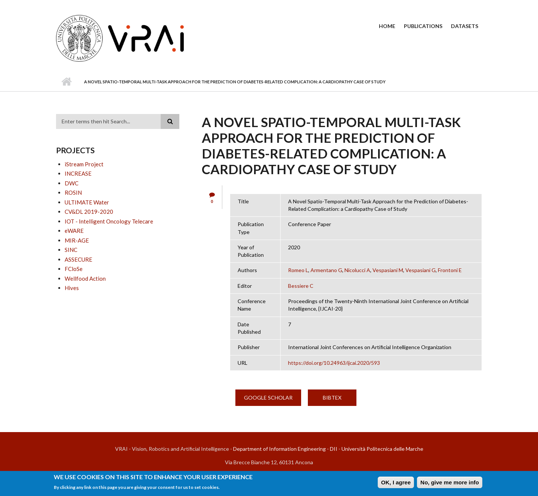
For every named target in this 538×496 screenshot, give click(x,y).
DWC (71, 183)
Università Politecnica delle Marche (382, 449)
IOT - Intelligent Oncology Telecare (109, 221)
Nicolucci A (357, 270)
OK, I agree (396, 482)
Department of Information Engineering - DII (285, 449)
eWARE (74, 230)
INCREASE (78, 173)
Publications (423, 26)
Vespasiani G (420, 270)
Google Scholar (268, 397)
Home (387, 26)
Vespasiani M (387, 270)
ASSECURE (78, 259)
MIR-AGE (77, 240)
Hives (72, 287)
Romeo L (298, 270)
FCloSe (74, 268)
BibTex (332, 397)
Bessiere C (300, 286)
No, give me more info (449, 482)
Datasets (464, 26)
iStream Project (84, 164)
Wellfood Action (85, 278)
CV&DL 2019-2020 (89, 211)
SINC (71, 249)
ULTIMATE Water (87, 202)
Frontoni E (450, 270)
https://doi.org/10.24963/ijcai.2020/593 (334, 363)
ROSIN (73, 192)
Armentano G (326, 270)
